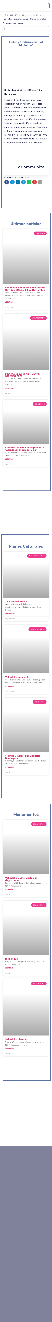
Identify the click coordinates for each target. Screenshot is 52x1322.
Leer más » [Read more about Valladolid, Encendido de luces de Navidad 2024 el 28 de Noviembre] (9, 302)
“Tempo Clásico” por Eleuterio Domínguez (22, 757)
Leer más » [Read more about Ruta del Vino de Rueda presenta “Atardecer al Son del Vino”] (9, 459)
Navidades (7, 19)
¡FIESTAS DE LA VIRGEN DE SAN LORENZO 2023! (22, 375)
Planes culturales (38, 19)
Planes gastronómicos (13, 23)
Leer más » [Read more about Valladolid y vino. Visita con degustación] (9, 889)
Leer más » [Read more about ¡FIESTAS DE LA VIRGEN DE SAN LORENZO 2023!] (9, 388)
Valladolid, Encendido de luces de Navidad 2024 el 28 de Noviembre (25, 288)
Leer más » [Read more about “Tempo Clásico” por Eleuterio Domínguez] (9, 767)
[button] (6, 182)
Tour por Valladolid (16, 601)
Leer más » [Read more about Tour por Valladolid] (9, 614)
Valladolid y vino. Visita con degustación (21, 879)
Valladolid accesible (17, 677)
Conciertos (15, 15)
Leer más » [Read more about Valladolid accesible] (9, 686)
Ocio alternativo (21, 19)
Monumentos (38, 15)
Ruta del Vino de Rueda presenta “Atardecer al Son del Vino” (24, 448)
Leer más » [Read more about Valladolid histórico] (9, 1048)
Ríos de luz (11, 958)
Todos (5, 15)
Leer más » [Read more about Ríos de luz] (9, 968)
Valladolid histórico (16, 1039)
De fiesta (26, 15)
